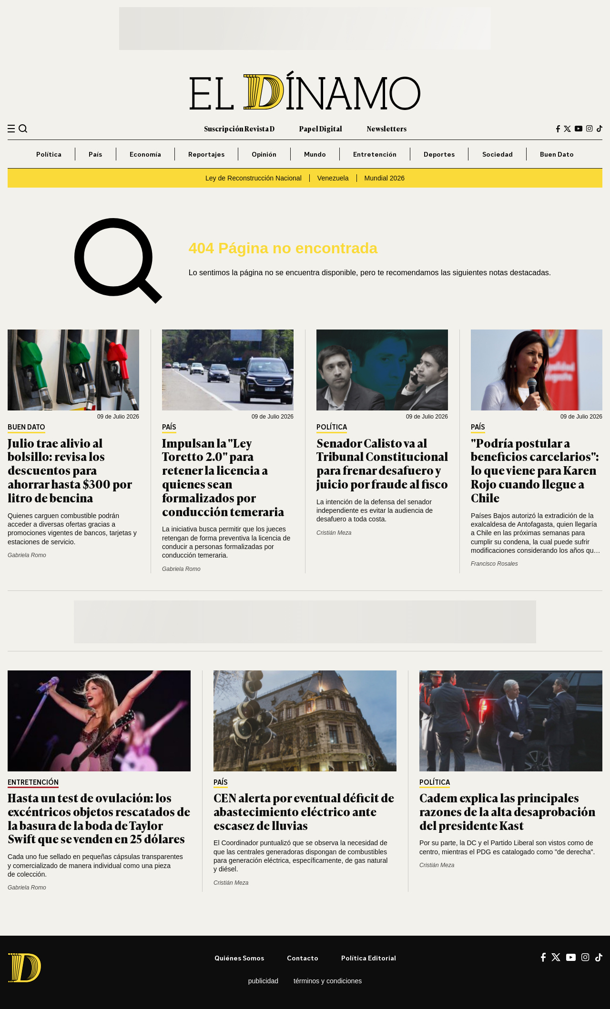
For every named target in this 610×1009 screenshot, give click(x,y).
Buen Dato (557, 154)
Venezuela (333, 178)
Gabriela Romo (27, 555)
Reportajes (206, 154)
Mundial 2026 (385, 178)
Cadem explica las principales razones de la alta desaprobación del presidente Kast (507, 811)
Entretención (374, 154)
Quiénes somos (239, 958)
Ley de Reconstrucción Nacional (253, 178)
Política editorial (368, 958)
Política (48, 154)
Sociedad (497, 154)
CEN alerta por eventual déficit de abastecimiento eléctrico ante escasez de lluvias (304, 811)
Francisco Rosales (494, 563)
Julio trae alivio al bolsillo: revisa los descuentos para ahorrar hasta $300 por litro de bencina (70, 470)
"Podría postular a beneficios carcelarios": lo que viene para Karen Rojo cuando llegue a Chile (535, 470)
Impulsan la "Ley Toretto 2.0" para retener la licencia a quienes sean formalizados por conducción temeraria (223, 476)
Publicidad (263, 981)
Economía (145, 154)
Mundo (315, 154)
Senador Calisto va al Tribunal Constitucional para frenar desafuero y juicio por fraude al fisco (382, 463)
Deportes (439, 154)
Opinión (264, 154)
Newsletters (387, 128)
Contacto (302, 958)
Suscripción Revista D (239, 128)
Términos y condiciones (328, 981)
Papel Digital (320, 128)
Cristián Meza (333, 532)
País (95, 154)
